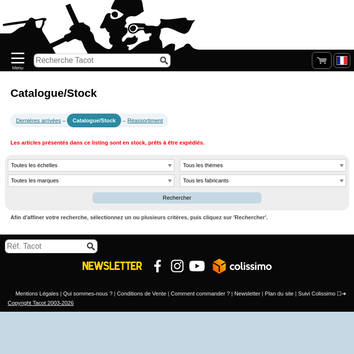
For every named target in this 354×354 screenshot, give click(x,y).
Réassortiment (145, 120)
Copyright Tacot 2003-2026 (41, 303)
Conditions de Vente (141, 293)
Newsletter (247, 293)
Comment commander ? (200, 293)
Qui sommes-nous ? (87, 293)
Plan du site (279, 293)
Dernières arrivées (38, 120)
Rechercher (177, 198)
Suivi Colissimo (316, 293)
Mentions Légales (37, 293)
